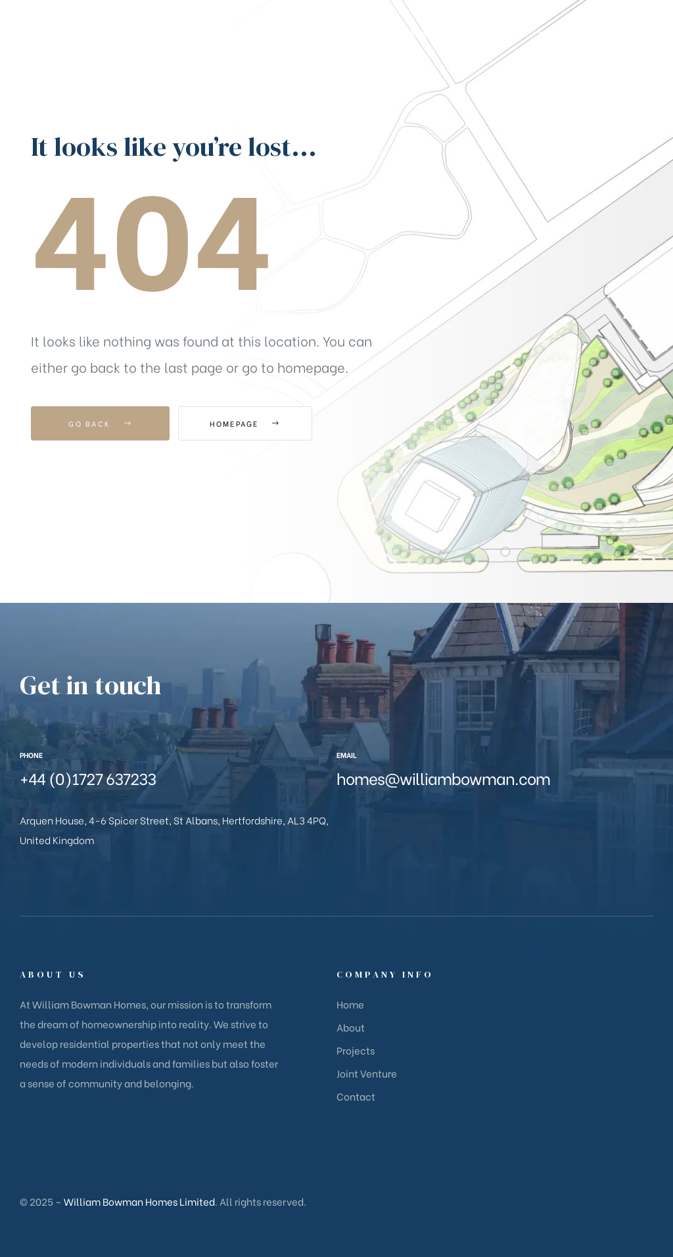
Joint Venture (366, 1073)
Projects (355, 1050)
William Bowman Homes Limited (139, 1201)
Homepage (251, 423)
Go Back (100, 423)
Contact (355, 1096)
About (350, 1027)
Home (350, 1004)
